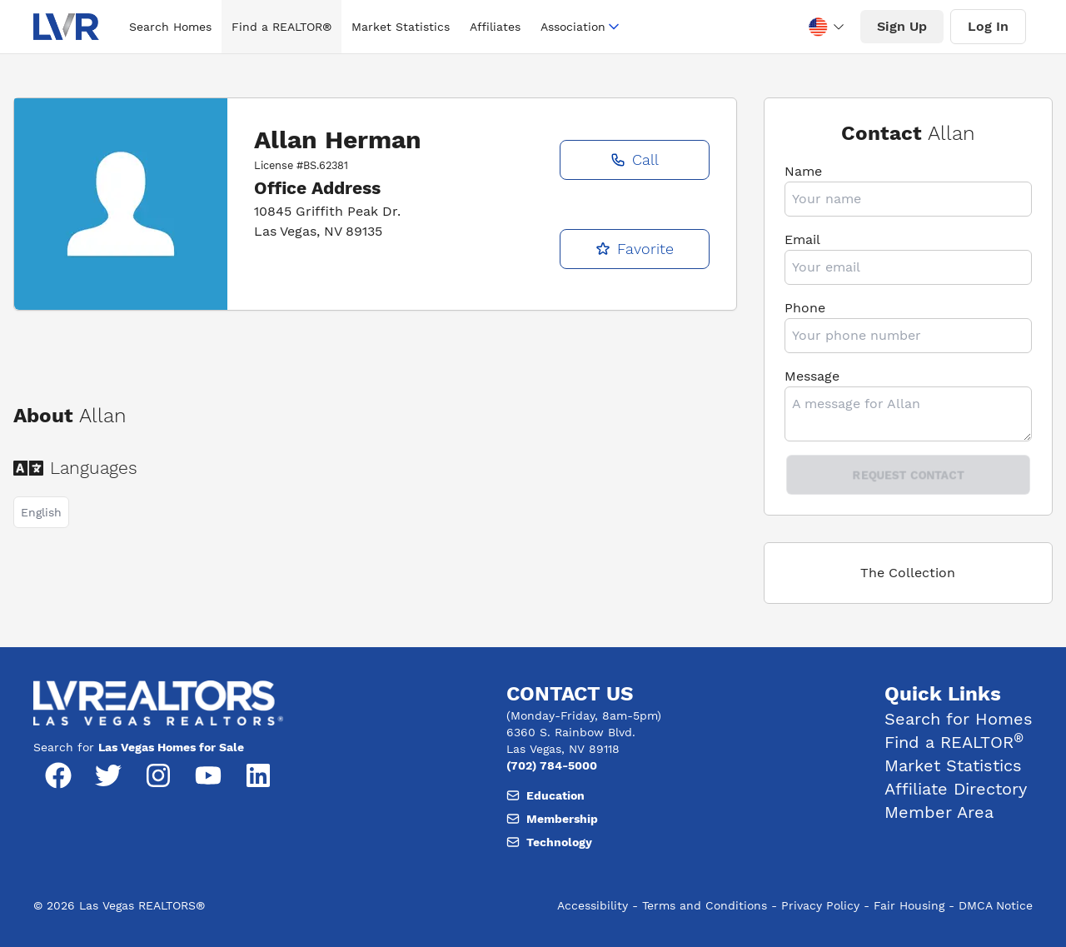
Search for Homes (958, 719)
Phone (805, 308)
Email (802, 239)
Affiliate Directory (955, 789)
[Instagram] (158, 775)
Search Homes (170, 26)
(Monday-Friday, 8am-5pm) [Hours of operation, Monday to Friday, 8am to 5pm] (583, 715)
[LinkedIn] (258, 775)
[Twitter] (108, 775)
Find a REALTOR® (281, 26)
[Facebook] (58, 775)
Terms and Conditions (704, 905)
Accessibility (592, 905)
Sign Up (902, 26)
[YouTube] (208, 775)
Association (581, 26)
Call (634, 159)
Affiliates (495, 26)
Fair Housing (909, 905)
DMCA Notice (996, 905)
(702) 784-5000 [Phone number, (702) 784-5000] (551, 765)
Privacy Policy (820, 905)
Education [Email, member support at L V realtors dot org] (545, 795)
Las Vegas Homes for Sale (171, 747)
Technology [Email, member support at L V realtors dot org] (549, 842)
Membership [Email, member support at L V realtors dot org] (552, 818)
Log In (988, 26)
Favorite (634, 248)
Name (803, 171)
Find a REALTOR (954, 742)
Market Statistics (400, 26)
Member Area (939, 812)
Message (812, 376)
